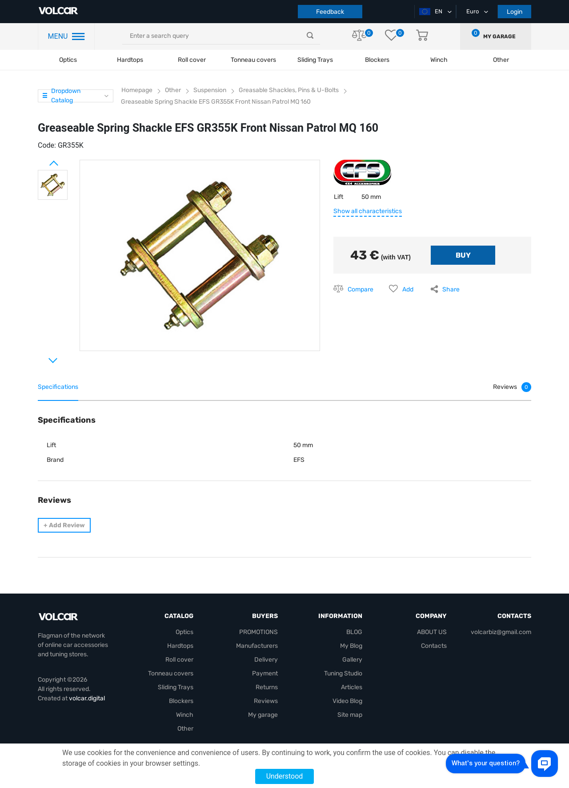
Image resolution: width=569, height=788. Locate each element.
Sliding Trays (315, 60)
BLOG (354, 632)
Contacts (434, 646)
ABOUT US (432, 632)
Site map (349, 715)
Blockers (181, 701)
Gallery (352, 659)
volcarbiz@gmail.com (501, 632)
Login (514, 12)
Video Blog (347, 701)
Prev (42, 159)
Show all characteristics (367, 211)
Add (407, 289)
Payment (265, 673)
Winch (184, 715)
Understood (284, 776)
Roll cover (192, 60)
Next (42, 356)
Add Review (64, 525)
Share (451, 289)
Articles (351, 687)
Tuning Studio (343, 673)
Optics (68, 60)
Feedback (330, 12)
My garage (499, 36)
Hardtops (130, 60)
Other (185, 728)
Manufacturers (257, 646)
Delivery (266, 659)
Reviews (266, 701)
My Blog (351, 646)
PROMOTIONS (258, 632)
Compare (360, 289)
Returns (267, 687)
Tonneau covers (253, 60)
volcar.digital (87, 698)
